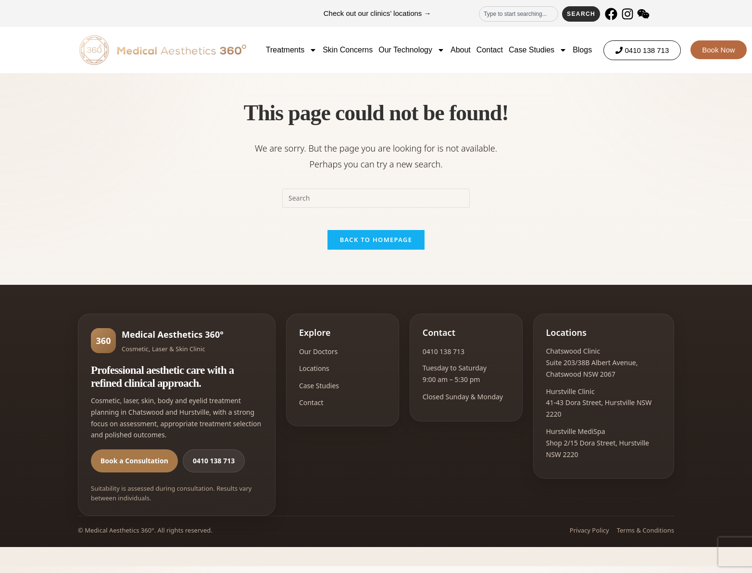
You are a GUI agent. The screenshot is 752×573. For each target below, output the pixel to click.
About (461, 50)
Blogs (582, 50)
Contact (489, 50)
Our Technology (411, 50)
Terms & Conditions (645, 537)
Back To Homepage (376, 246)
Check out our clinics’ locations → (377, 13)
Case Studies (538, 50)
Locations (314, 375)
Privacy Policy (589, 537)
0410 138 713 (214, 467)
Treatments (291, 50)
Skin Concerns (348, 50)
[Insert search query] (376, 198)
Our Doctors (318, 358)
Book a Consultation (134, 467)
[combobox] (518, 14)
